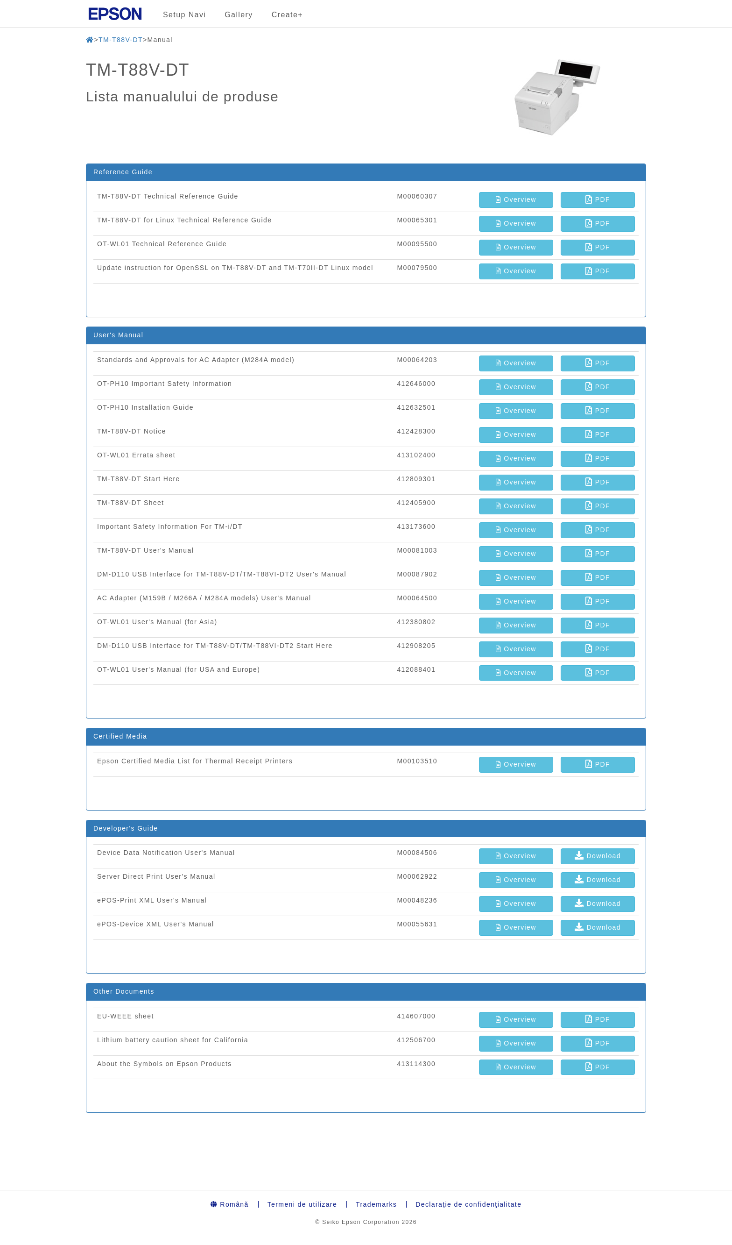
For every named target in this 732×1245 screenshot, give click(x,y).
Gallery (239, 15)
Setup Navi (184, 15)
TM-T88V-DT (121, 39)
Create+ (287, 15)
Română (230, 1204)
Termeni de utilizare (302, 1204)
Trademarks (376, 1204)
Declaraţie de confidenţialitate (468, 1204)
